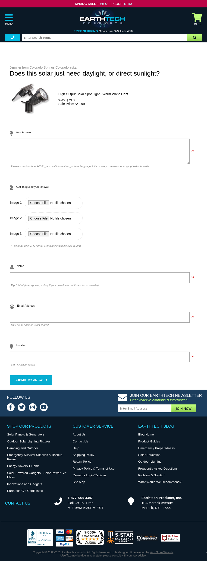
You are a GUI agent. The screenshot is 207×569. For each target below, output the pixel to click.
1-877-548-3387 (80, 501)
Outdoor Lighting (150, 465)
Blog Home (146, 438)
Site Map (79, 485)
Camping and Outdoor (22, 451)
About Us (79, 438)
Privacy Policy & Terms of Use (94, 472)
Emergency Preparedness (156, 451)
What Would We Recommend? (159, 485)
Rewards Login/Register (89, 478)
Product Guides (149, 445)
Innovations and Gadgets (24, 487)
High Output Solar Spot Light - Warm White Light (93, 94)
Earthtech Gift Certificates (25, 494)
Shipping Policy (83, 458)
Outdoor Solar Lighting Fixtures (29, 445)
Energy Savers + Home (23, 469)
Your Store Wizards (161, 555)
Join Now (183, 412)
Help (76, 451)
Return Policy (82, 465)
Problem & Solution (151, 478)
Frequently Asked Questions (158, 472)
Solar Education (149, 458)
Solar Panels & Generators (26, 438)
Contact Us (80, 445)
